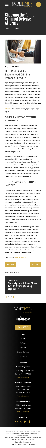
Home (23, 338)
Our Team (23, 343)
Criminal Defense (20, 258)
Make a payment (23, 327)
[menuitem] (13, 444)
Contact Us (23, 356)
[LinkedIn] (25, 421)
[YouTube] (16, 421)
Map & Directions (23, 377)
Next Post (35, 264)
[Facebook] (29, 421)
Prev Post (10, 264)
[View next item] (14, 297)
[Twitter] (21, 421)
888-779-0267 (23, 319)
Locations (23, 347)
